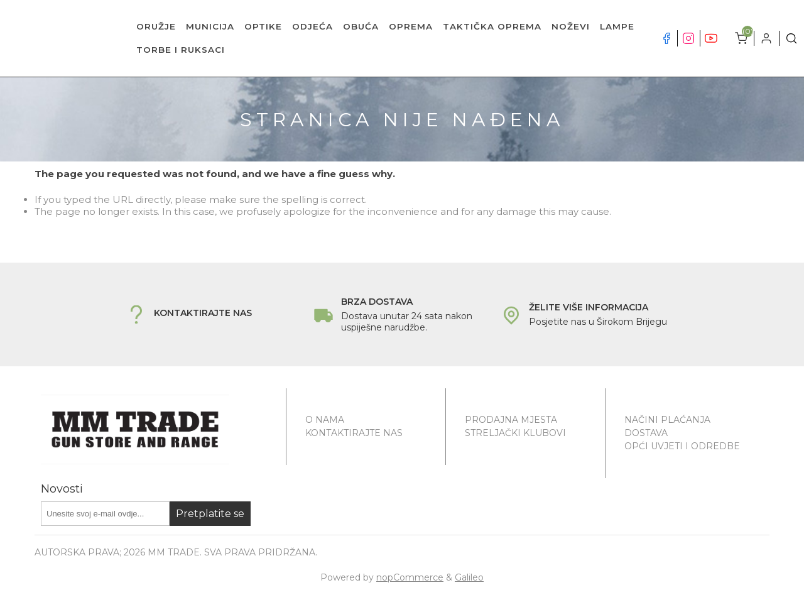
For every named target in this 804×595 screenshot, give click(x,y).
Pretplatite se (210, 514)
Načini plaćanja (667, 419)
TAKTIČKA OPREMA (492, 26)
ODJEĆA (312, 26)
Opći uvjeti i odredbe (682, 446)
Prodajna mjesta (511, 419)
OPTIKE (263, 26)
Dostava (646, 433)
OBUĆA (361, 26)
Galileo (469, 577)
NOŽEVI (570, 26)
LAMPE (617, 26)
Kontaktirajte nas (354, 433)
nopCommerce (409, 577)
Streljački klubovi (515, 433)
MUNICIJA (210, 26)
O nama (324, 419)
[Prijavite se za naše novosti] (105, 513)
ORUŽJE (156, 26)
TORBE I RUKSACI (180, 50)
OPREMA (411, 26)
